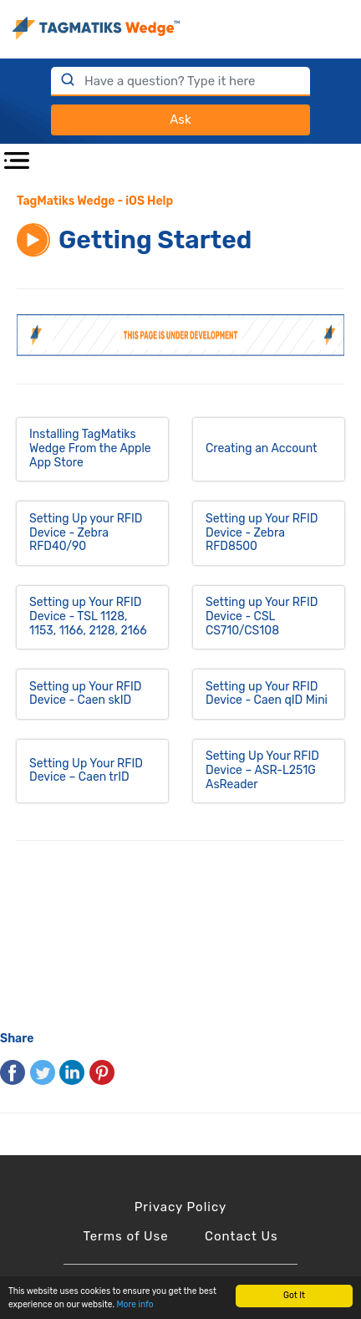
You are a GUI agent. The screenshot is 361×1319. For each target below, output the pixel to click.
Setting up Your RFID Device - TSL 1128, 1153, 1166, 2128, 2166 (88, 616)
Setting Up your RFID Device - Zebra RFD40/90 (86, 533)
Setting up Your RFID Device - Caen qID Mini (267, 694)
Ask (180, 119)
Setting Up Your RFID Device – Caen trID (86, 770)
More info (135, 1304)
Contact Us (241, 1236)
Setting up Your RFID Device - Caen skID (85, 694)
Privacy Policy (181, 1207)
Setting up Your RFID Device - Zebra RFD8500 (262, 533)
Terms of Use (125, 1236)
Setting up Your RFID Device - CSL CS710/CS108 (262, 616)
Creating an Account (261, 448)
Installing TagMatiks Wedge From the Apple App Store (90, 448)
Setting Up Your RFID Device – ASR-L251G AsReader (262, 770)
